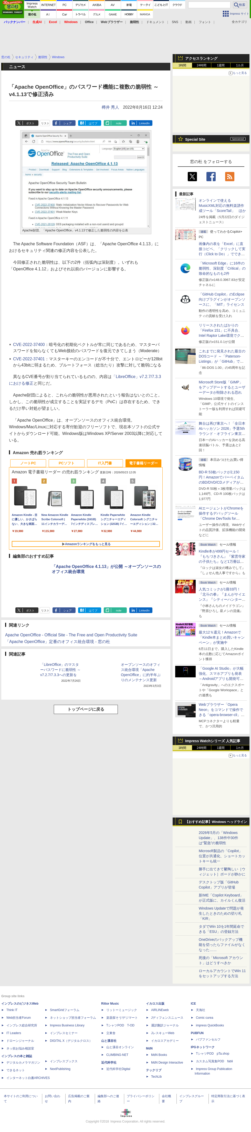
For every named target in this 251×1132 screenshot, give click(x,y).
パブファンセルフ (208, 1039)
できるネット (15, 1070)
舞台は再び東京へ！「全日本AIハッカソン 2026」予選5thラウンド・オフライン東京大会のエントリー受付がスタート (222, 433)
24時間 (201, 65)
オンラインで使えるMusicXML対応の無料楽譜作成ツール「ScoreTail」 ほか (222, 205)
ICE (193, 1003)
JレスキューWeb (162, 1033)
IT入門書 (105, 463)
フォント (205, 22)
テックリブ (153, 1070)
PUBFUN (197, 1033)
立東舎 (111, 1033)
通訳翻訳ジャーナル (165, 1025)
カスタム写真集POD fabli (214, 1061)
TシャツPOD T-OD (120, 1025)
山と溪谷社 (109, 1041)
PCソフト (66, 463)
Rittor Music (110, 1003)
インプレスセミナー (64, 1033)
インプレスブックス (64, 1061)
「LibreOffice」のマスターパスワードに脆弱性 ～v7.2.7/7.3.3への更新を (60, 669)
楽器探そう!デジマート (122, 1017)
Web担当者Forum (18, 1017)
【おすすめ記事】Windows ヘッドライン (216, 822)
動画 (188, 22)
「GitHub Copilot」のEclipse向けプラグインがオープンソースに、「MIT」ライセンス (222, 299)
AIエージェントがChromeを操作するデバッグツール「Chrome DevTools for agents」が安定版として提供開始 (222, 518)
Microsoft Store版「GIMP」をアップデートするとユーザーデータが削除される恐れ (222, 387)
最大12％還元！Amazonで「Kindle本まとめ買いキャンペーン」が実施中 (222, 637)
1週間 (221, 65)
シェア (67, 123)
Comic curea (204, 1017)
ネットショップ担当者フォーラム (73, 1017)
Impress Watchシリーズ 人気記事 (212, 741)
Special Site (195, 139)
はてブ (93, 123)
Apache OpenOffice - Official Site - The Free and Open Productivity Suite (71, 635)
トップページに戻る (85, 709)
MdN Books (159, 1055)
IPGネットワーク (203, 1047)
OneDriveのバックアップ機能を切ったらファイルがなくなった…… (222, 944)
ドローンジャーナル (20, 1041)
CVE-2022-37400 (29, 344)
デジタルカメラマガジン (23, 1062)
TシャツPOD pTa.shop (212, 1053)
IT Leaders (13, 1033)
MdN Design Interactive (167, 1062)
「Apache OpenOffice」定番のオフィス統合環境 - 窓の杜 (57, 641)
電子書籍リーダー (143, 463)
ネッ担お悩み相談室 (20, 1048)
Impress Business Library (67, 1025)
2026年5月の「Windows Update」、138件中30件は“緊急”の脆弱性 (218, 838)
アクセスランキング (201, 58)
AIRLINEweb (160, 1010)
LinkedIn (144, 123)
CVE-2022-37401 (29, 359)
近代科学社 (109, 1062)
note (118, 123)
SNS (175, 22)
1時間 (182, 65)
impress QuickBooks (210, 1025)
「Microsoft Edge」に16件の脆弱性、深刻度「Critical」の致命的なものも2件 (222, 268)
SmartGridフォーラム (64, 1010)
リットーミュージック (121, 1010)
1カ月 (240, 65)
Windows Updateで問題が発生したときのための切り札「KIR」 (221, 913)
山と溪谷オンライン (120, 1047)
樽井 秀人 (110, 107)
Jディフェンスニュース (167, 1017)
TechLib (156, 1076)
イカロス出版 (155, 1003)
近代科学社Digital (118, 1069)
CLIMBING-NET (117, 1055)
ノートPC (28, 463)
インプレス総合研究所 (21, 1025)
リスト (45, 123)
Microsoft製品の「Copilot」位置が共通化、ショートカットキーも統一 (222, 856)
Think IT (11, 1010)
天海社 (200, 1010)
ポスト (30, 123)
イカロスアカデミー (165, 1041)
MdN (149, 1048)
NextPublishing (60, 1069)
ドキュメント (155, 22)
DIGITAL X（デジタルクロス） (71, 1041)
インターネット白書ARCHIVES (28, 1078)
